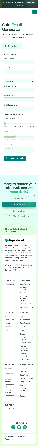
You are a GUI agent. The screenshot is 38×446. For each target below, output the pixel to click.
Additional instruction (11, 145)
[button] (34, 12)
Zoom (22, 385)
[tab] (12, 46)
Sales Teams (25, 284)
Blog (7, 330)
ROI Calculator (26, 343)
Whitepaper (25, 320)
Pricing (8, 316)
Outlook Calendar (23, 389)
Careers (8, 326)
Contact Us (9, 408)
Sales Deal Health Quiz (24, 355)
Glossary (23, 334)
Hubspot (23, 368)
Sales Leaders (25, 293)
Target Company (10, 68)
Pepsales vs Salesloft (9, 380)
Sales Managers (26, 307)
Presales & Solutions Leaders (24, 298)
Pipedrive (24, 372)
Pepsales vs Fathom (9, 397)
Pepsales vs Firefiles (9, 391)
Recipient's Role (9, 95)
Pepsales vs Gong (9, 369)
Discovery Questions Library (24, 328)
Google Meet (25, 382)
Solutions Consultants (25, 288)
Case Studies (25, 323)
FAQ (6, 412)
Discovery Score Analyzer (26, 338)
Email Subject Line (10, 105)
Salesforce (24, 375)
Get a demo (9, 320)
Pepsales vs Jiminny (9, 375)
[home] (9, 12)
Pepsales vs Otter (9, 386)
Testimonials (25, 359)
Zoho (22, 399)
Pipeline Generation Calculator (24, 348)
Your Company (9, 58)
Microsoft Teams (26, 378)
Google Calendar (23, 395)
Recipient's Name (10, 86)
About (7, 323)
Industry (7, 77)
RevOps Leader (26, 304)
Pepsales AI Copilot (9, 285)
